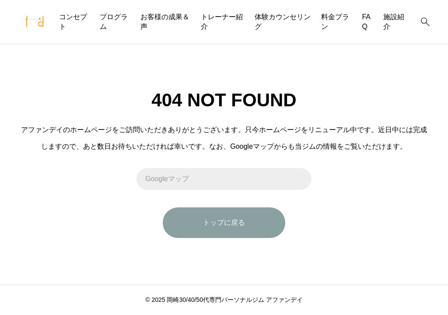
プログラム (114, 21)
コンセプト (73, 21)
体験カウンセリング (283, 21)
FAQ (366, 21)
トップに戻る (224, 222)
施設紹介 (393, 21)
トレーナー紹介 (222, 21)
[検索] (425, 22)
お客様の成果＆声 (164, 21)
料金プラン (335, 21)
